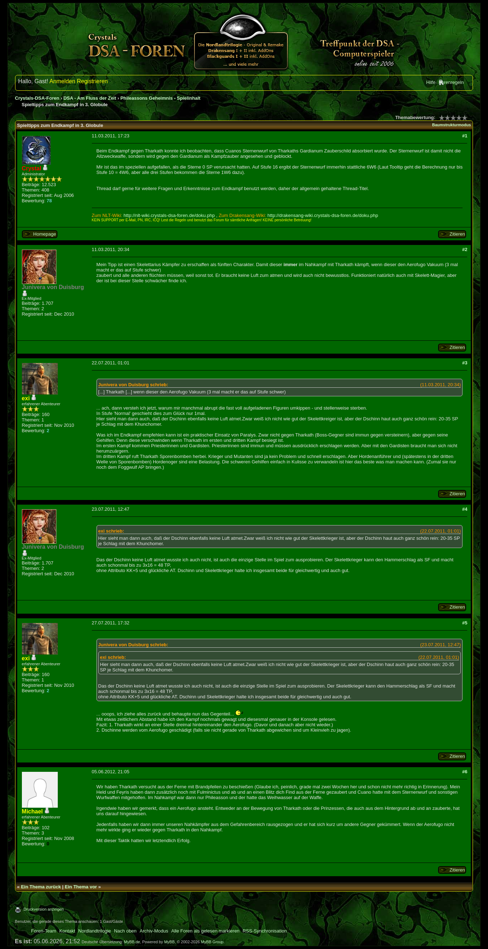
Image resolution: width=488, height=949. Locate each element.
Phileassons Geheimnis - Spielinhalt (160, 98)
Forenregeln (451, 82)
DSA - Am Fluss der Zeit (90, 98)
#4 (464, 509)
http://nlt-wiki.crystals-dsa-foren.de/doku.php (169, 215)
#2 (464, 249)
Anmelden (62, 81)
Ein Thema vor (81, 886)
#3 (464, 362)
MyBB (169, 942)
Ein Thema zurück (41, 886)
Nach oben (125, 931)
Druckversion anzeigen (44, 909)
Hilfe (431, 82)
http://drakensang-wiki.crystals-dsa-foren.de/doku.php (322, 215)
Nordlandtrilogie (94, 931)
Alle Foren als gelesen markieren (205, 931)
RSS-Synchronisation (265, 931)
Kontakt (67, 931)
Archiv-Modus (154, 931)
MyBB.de (132, 942)
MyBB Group (212, 942)
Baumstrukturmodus (451, 125)
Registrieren (92, 81)
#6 (464, 771)
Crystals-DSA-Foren (37, 98)
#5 (464, 622)
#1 (464, 135)
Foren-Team (43, 931)
